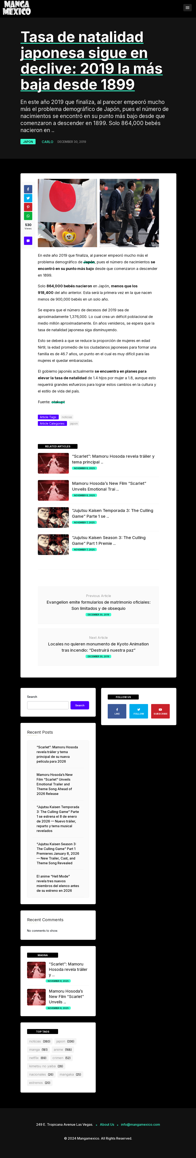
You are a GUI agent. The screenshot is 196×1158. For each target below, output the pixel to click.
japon (28, 141)
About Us (107, 1124)
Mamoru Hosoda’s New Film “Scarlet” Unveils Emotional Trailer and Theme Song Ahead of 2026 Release (55, 784)
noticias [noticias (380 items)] (39, 1041)
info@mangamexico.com (140, 1124)
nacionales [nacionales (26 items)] (41, 1074)
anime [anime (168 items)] (63, 1049)
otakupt (58, 402)
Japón (89, 262)
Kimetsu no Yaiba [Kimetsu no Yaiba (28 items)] (46, 1066)
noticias (67, 417)
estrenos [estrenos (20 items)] (39, 1083)
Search (32, 696)
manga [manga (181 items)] (38, 1049)
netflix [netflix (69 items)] (38, 1058)
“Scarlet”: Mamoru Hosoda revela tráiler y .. (68, 969)
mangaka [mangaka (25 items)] (70, 1074)
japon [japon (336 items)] (65, 1041)
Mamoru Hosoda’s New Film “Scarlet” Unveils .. (66, 996)
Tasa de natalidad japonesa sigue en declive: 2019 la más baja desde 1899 (91, 60)
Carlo (47, 142)
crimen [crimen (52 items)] (62, 1058)
